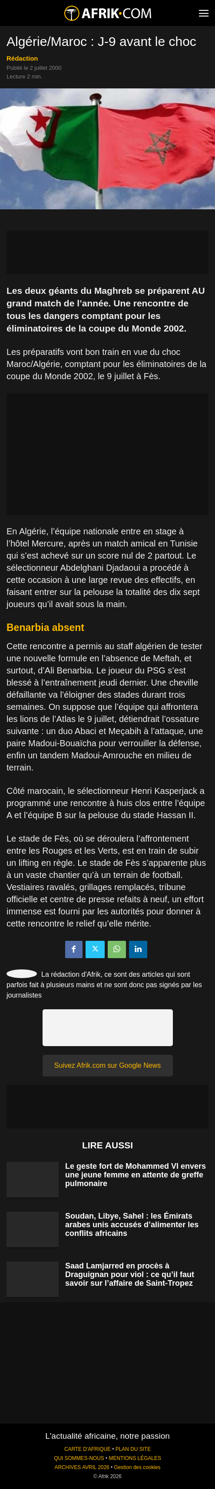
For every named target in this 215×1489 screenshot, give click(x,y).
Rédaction (22, 58)
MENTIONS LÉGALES (135, 1458)
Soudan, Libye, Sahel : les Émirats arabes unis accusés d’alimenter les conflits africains (131, 1225)
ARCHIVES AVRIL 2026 (81, 1467)
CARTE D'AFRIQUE (87, 1449)
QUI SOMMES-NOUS (79, 1458)
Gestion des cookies (137, 1467)
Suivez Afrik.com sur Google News (107, 1065)
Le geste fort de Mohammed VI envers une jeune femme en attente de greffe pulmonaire (135, 1175)
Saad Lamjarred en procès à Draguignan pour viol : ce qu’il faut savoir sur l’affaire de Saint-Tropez (129, 1274)
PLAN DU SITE (133, 1449)
